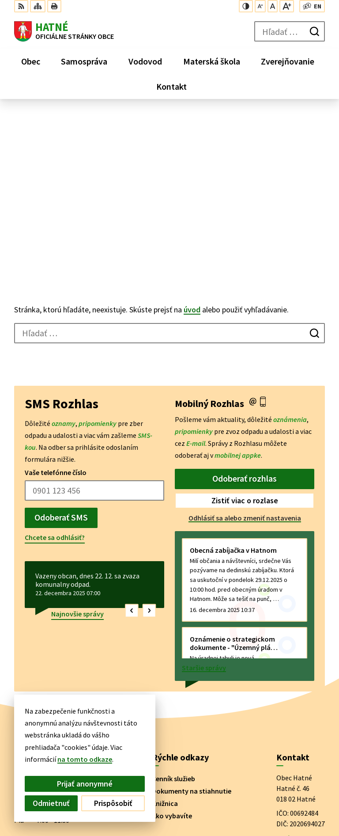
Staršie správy (204, 506)
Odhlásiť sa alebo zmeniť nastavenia (244, 356)
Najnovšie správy (77, 452)
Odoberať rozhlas (244, 316)
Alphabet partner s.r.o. (129, 737)
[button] (132, 449)
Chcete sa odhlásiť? (55, 375)
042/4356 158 (296, 676)
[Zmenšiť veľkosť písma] (260, 6)
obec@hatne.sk (300, 686)
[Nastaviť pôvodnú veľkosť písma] (272, 6)
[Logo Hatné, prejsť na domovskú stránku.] (64, 31)
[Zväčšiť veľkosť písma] (286, 6)
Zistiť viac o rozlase (244, 339)
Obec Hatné (82, 745)
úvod (192, 148)
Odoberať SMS (61, 355)
